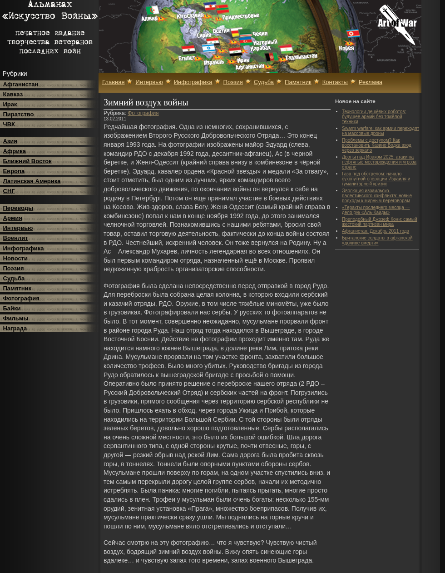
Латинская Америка (32, 181)
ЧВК (9, 124)
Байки (12, 308)
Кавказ (13, 94)
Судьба (14, 278)
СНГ (9, 191)
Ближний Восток (27, 161)
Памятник (17, 288)
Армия (12, 217)
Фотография (21, 298)
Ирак (10, 104)
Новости (15, 258)
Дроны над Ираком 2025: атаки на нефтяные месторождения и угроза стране (379, 161)
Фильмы (16, 318)
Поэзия (13, 268)
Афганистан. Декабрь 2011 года (375, 231)
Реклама (370, 82)
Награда (15, 328)
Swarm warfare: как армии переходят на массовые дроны (380, 131)
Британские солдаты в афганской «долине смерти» (377, 240)
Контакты (335, 82)
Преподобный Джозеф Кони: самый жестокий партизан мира (379, 222)
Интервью (18, 227)
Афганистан (21, 84)
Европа (14, 171)
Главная (113, 82)
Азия (10, 141)
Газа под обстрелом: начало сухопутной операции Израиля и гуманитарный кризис (376, 178)
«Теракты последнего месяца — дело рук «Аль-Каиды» (376, 210)
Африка (14, 151)
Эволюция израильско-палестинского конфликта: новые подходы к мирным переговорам (377, 195)
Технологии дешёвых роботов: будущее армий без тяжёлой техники (374, 116)
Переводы (18, 207)
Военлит (15, 237)
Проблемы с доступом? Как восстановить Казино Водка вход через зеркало (376, 145)
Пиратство (18, 114)
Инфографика (23, 248)
